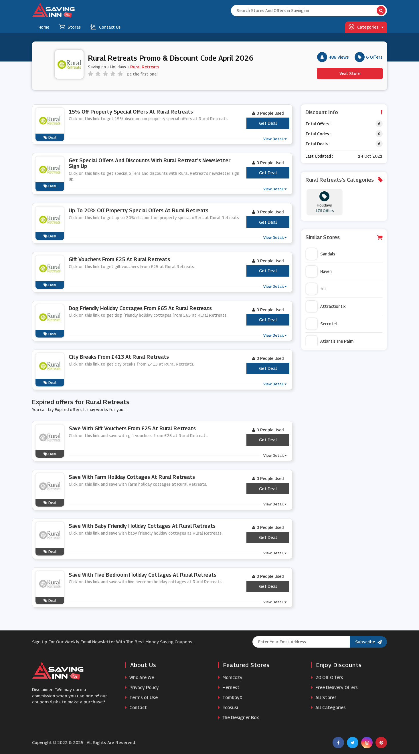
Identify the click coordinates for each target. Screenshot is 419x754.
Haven (319, 271)
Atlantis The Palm (329, 341)
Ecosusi (228, 707)
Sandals (320, 254)
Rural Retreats (144, 66)
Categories (366, 26)
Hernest (229, 687)
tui (315, 289)
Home (43, 27)
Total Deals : (317, 143)
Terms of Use (141, 697)
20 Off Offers (327, 677)
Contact (136, 707)
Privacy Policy (142, 687)
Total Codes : (318, 133)
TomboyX (230, 697)
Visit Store (350, 73)
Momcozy (230, 677)
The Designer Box (238, 717)
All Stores (324, 697)
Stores (70, 26)
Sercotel (321, 324)
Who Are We (139, 677)
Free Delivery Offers (334, 687)
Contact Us (105, 26)
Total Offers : (318, 123)
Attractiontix (326, 306)
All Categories (328, 707)
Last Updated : (319, 156)
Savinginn (97, 66)
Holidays (118, 66)
